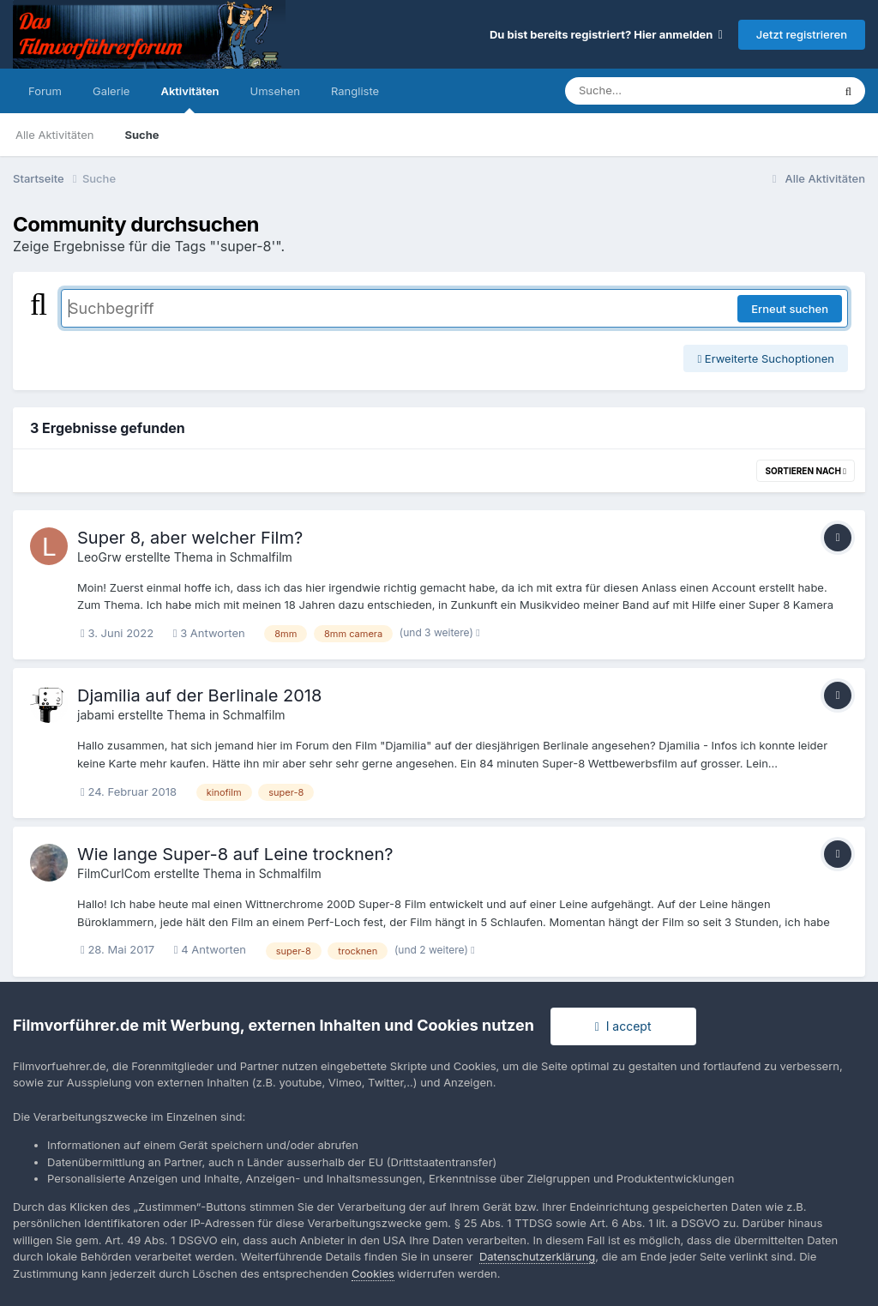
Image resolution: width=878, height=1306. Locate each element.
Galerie (111, 91)
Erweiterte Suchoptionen (765, 358)
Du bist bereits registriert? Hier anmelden (606, 34)
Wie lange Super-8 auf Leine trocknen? (235, 854)
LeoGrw (99, 557)
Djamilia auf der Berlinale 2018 (199, 695)
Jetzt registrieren (801, 34)
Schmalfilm (261, 557)
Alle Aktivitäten (54, 134)
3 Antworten (209, 633)
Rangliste (355, 91)
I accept (623, 1026)
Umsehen (275, 91)
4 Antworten (210, 949)
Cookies (373, 1273)
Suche (141, 134)
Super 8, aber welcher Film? (190, 537)
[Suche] (664, 91)
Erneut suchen (789, 309)
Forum (45, 91)
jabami (95, 714)
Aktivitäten (189, 98)
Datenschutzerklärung (537, 1256)
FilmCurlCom (114, 873)
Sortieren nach (805, 471)
